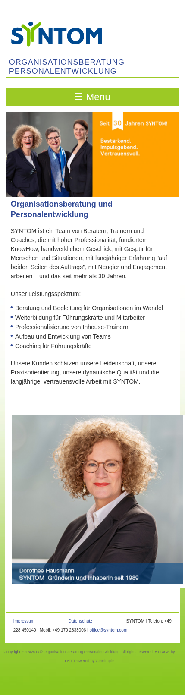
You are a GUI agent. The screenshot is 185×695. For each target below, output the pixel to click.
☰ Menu (92, 96)
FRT (68, 661)
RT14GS (162, 652)
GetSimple (105, 661)
